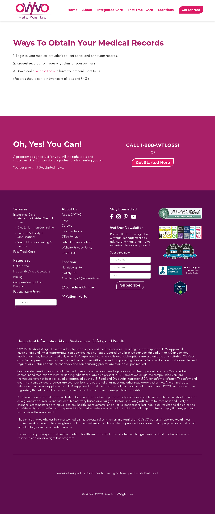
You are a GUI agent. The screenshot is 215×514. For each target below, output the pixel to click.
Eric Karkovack (148, 473)
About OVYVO (72, 215)
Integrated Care (110, 10)
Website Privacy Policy (77, 247)
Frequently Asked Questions (31, 271)
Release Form (45, 71)
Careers (67, 226)
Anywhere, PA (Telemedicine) (81, 278)
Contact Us (69, 253)
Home (73, 10)
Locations (166, 10)
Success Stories (72, 231)
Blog (65, 220)
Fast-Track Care (140, 10)
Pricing (18, 277)
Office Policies (71, 236)
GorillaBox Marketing (100, 473)
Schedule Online (78, 287)
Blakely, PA (69, 273)
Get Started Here (153, 162)
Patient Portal (75, 297)
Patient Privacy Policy (76, 242)
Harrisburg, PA (72, 267)
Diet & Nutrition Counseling (35, 227)
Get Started (191, 10)
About (87, 10)
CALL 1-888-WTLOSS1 (153, 145)
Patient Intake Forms (27, 292)
